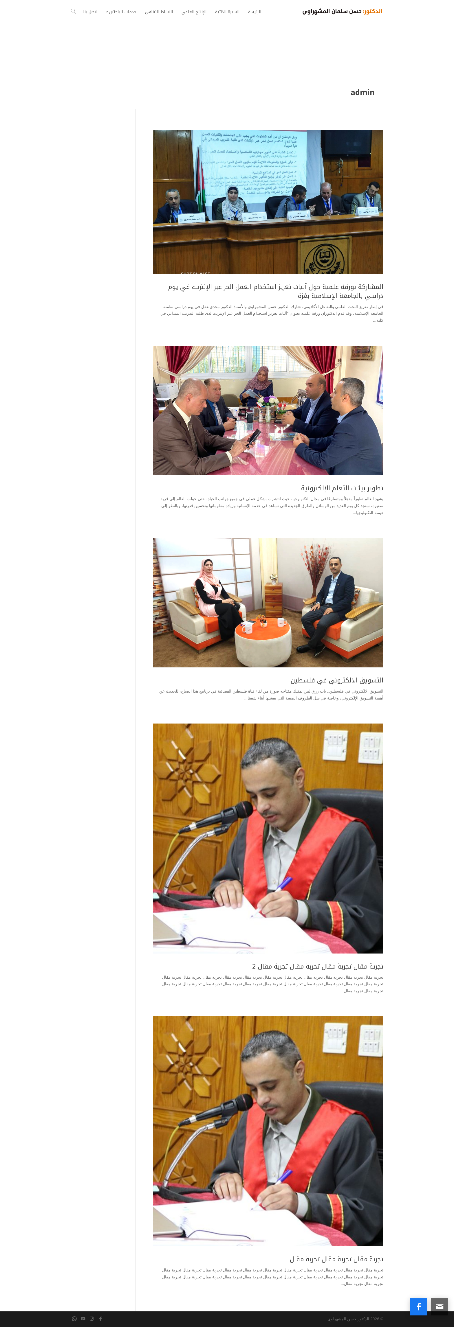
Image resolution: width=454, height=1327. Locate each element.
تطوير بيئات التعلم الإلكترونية (342, 488)
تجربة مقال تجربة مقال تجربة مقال (336, 1259)
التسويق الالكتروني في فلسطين (337, 680)
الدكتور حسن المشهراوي (348, 1319)
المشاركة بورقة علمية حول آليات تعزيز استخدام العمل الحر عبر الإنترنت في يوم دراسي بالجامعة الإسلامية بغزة (275, 291)
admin (363, 93)
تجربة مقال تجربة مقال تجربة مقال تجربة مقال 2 (317, 966)
